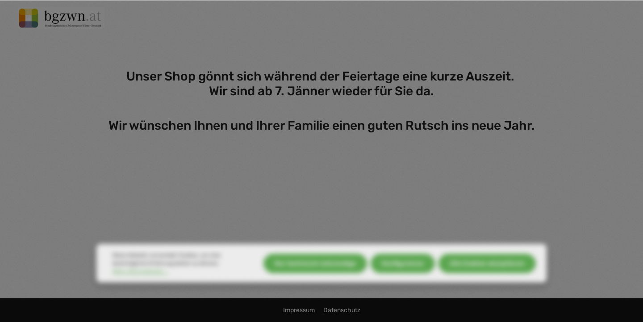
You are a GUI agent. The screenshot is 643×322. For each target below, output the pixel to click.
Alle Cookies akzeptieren (487, 271)
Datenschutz (341, 310)
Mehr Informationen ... (140, 279)
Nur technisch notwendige (315, 271)
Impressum (299, 310)
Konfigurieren (403, 271)
